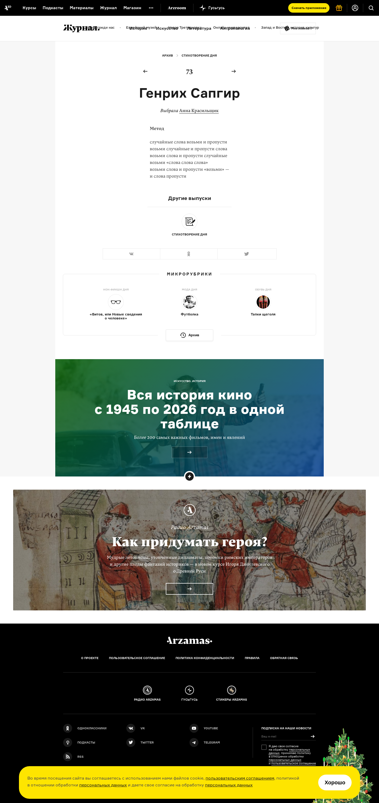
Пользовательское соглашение (137, 658)
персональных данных (103, 784)
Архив (167, 55)
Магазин (132, 7)
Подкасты (53, 7)
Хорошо (335, 782)
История (138, 28)
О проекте (89, 658)
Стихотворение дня (199, 55)
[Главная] (189, 640)
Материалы (81, 7)
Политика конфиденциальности (205, 658)
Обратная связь (284, 658)
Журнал (108, 7)
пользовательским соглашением (240, 778)
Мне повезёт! (301, 28)
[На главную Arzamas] (8, 8)
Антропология (235, 28)
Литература (199, 28)
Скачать (309, 8)
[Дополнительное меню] (151, 8)
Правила (252, 658)
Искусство (167, 28)
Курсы (29, 7)
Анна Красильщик (199, 110)
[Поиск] (371, 8)
